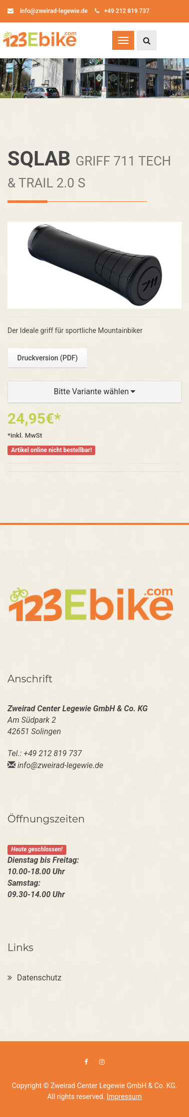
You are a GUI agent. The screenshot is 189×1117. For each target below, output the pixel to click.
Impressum (124, 1097)
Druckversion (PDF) (47, 358)
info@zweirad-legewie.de (47, 10)
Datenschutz (34, 977)
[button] (94, 392)
